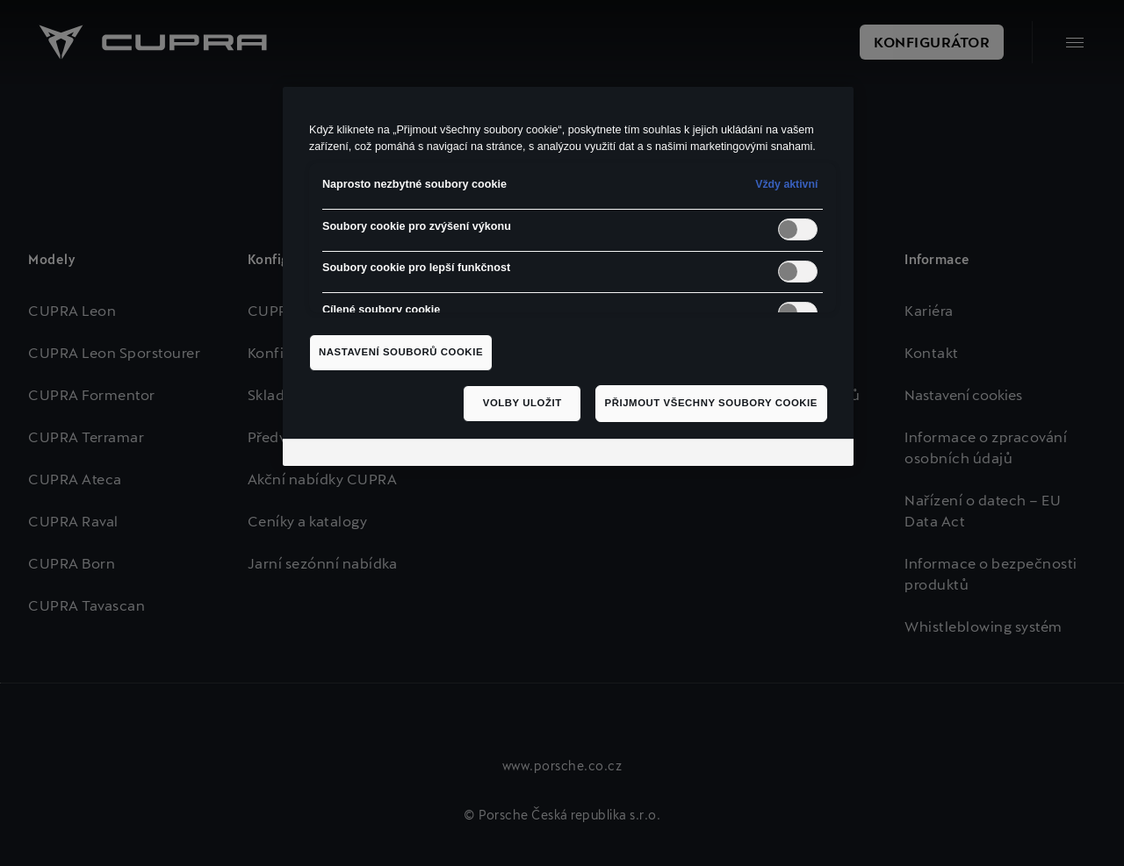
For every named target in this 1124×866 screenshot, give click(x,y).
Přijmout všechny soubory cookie (711, 402)
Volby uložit (522, 402)
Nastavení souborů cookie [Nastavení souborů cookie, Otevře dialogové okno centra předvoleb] (401, 352)
